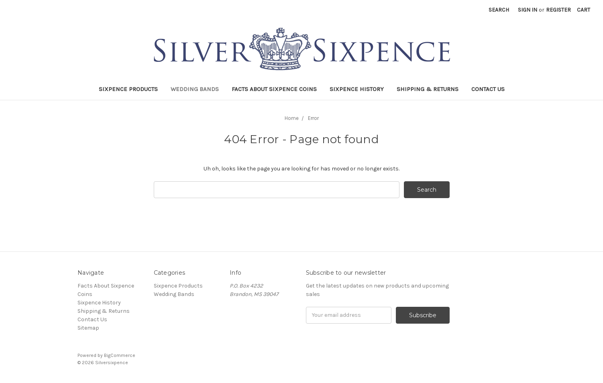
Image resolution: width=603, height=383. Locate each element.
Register (558, 9)
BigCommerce (119, 355)
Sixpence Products (128, 89)
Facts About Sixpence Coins (274, 89)
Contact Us (488, 89)
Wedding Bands (195, 89)
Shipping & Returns (427, 89)
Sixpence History (357, 89)
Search (499, 9)
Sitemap (88, 327)
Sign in (527, 9)
